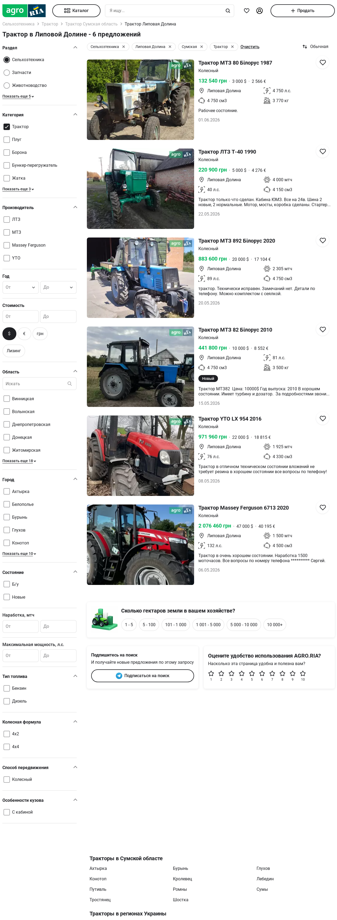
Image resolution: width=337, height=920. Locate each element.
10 (303, 675)
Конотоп (98, 878)
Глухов (263, 868)
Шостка (180, 899)
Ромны (180, 889)
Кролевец (182, 878)
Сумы (262, 889)
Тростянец (100, 899)
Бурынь (180, 868)
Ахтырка (98, 868)
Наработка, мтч (18, 615)
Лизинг (14, 350)
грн (40, 333)
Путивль (98, 889)
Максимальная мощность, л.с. (33, 644)
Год (5, 276)
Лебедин (265, 878)
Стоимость (13, 305)
